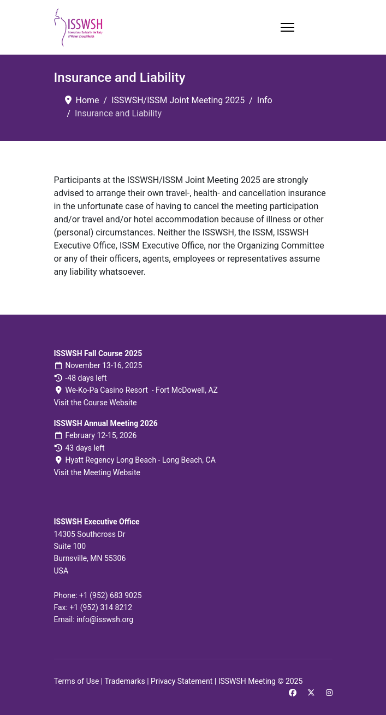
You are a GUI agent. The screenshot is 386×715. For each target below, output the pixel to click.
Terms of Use (76, 681)
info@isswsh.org (104, 619)
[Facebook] (292, 692)
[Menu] (287, 27)
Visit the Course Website (95, 402)
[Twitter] (311, 692)
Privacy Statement (181, 681)
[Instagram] (329, 692)
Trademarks (124, 681)
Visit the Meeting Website (97, 472)
